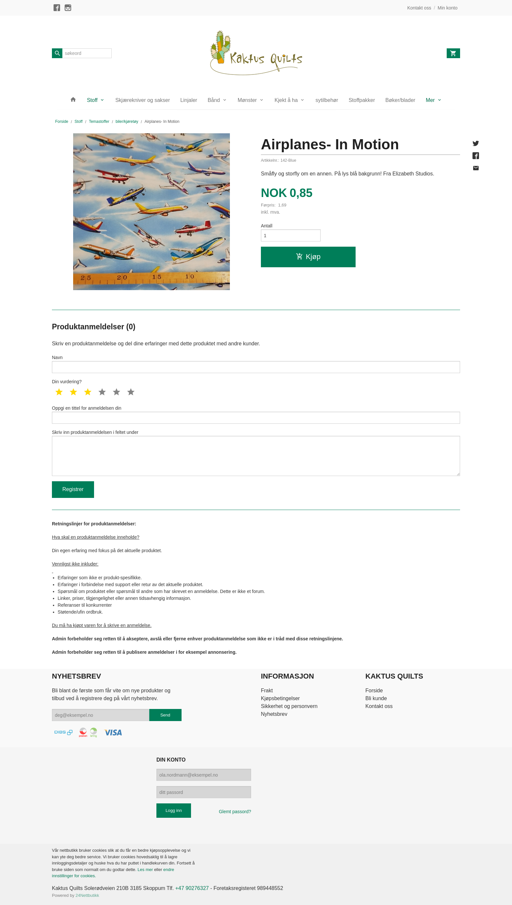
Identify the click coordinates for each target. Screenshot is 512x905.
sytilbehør (326, 100)
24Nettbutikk (87, 895)
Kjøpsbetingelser (280, 698)
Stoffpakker (362, 100)
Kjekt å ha (286, 100)
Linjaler (188, 100)
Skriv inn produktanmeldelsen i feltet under (256, 453)
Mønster (247, 100)
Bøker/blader (400, 100)
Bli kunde (376, 698)
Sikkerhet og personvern (289, 706)
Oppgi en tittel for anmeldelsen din (256, 414)
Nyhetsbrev (274, 714)
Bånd (214, 100)
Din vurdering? (67, 381)
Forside (61, 121)
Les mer (145, 869)
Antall (266, 225)
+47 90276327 (192, 888)
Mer (430, 100)
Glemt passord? (235, 811)
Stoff (92, 100)
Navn (256, 364)
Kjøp (308, 257)
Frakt (267, 690)
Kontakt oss (379, 706)
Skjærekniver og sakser (142, 100)
